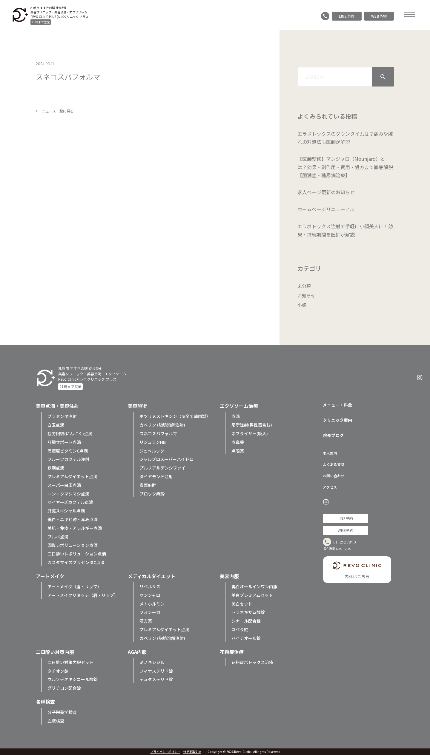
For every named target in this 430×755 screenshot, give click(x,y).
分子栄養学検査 (62, 712)
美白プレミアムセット (252, 595)
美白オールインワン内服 (254, 586)
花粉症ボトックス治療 (252, 662)
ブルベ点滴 (57, 537)
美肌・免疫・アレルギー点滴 (74, 528)
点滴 (235, 416)
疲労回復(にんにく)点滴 (69, 433)
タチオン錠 (57, 671)
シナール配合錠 (246, 621)
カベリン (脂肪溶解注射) (162, 425)
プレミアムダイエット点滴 (72, 476)
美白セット (241, 604)
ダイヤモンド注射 (156, 476)
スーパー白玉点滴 (64, 485)
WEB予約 (379, 15)
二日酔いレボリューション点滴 (76, 554)
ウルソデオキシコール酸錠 (72, 679)
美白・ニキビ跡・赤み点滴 (72, 519)
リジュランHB (152, 442)
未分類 (304, 285)
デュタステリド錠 (156, 679)
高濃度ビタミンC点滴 (67, 451)
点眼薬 (237, 451)
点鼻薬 (237, 442)
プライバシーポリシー (165, 752)
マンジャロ (149, 595)
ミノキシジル (152, 662)
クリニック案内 (337, 420)
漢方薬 (145, 621)
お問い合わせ (333, 475)
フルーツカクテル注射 (68, 459)
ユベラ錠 (239, 629)
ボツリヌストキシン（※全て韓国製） (175, 416)
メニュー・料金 (337, 405)
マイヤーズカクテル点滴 (70, 502)
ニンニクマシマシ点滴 (68, 494)
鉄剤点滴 (55, 468)
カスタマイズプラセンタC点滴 (76, 562)
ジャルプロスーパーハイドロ (166, 459)
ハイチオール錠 (246, 638)
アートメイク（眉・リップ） (74, 586)
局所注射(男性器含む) (251, 425)
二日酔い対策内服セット (70, 662)
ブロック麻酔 (152, 494)
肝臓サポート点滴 (64, 442)
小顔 (302, 304)
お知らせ (307, 295)
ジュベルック (151, 451)
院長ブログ (333, 435)
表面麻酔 (147, 485)
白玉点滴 (55, 425)
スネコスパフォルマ (158, 433)
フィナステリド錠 (156, 671)
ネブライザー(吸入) (249, 433)
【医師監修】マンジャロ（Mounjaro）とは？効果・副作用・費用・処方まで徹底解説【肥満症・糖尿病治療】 (345, 166)
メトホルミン (152, 604)
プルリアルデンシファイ (162, 468)
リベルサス (149, 586)
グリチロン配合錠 (64, 688)
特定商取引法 (192, 752)
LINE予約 (346, 15)
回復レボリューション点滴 (72, 545)
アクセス (330, 487)
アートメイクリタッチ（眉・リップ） (82, 595)
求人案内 (330, 453)
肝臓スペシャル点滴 (66, 511)
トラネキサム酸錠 (248, 612)
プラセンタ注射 (62, 416)
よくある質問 (333, 464)
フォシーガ (149, 612)
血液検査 (55, 721)
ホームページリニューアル (325, 209)
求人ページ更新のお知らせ (326, 192)
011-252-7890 (350, 544)
